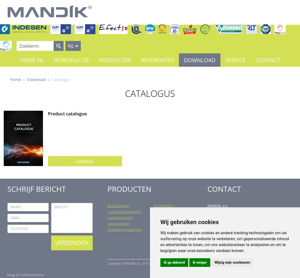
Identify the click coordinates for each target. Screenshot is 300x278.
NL (71, 46)
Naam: (16, 207)
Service (235, 60)
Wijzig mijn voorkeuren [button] (232, 262)
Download (199, 60)
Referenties (157, 60)
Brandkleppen (118, 205)
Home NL (32, 60)
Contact (268, 60)
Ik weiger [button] (200, 262)
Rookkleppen (164, 205)
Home (15, 79)
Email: (16, 217)
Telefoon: (19, 228)
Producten (115, 60)
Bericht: (61, 207)
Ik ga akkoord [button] (174, 262)
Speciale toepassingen (124, 229)
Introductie (71, 60)
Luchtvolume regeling (124, 211)
